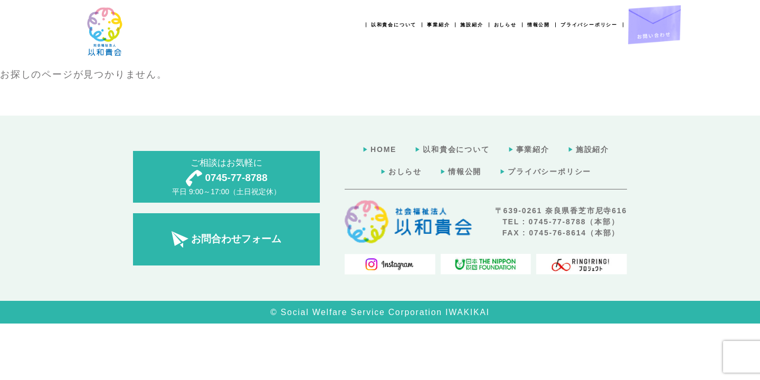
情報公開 (538, 24)
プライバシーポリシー (589, 24)
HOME (383, 149)
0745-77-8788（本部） (574, 221)
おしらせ (505, 24)
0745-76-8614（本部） (574, 233)
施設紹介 (471, 24)
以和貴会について (393, 24)
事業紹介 (438, 24)
